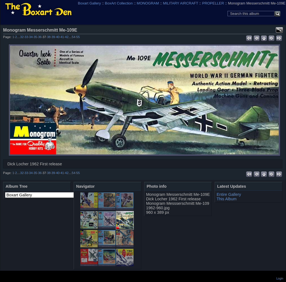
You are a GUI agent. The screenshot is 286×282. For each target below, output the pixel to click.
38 (49, 37)
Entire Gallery (229, 194)
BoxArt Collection (119, 3)
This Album (226, 199)
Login (279, 278)
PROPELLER (213, 3)
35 (35, 37)
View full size (279, 30)
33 (26, 37)
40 (58, 37)
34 (31, 37)
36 (40, 37)
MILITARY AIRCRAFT (180, 3)
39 (53, 37)
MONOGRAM (148, 3)
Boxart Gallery (89, 3)
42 (67, 37)
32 (22, 37)
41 (62, 37)
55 (78, 37)
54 (73, 37)
